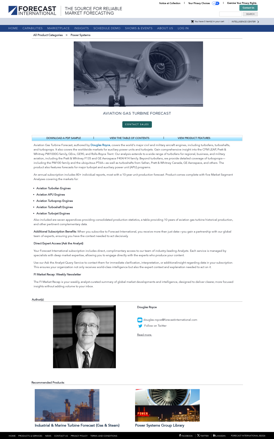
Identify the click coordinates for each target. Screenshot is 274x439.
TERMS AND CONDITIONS (103, 436)
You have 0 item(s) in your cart (207, 21)
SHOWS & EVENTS (139, 28)
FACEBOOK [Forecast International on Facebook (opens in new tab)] (186, 436)
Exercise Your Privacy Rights (241, 3)
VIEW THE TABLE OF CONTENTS (129, 138)
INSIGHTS (81, 28)
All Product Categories (48, 35)
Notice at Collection (169, 3)
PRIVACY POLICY (79, 436)
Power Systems (80, 35)
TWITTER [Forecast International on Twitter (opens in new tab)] (203, 436)
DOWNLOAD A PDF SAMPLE (63, 138)
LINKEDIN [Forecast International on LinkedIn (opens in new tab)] (219, 436)
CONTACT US (61, 436)
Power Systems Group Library (159, 425)
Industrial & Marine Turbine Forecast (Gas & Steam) (77, 425)
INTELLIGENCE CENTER (244, 21)
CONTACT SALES (137, 124)
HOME (13, 28)
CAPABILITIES (33, 28)
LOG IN (183, 28)
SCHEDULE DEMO (106, 28)
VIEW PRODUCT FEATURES (194, 138)
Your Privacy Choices (199, 3)
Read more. (144, 335)
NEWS (48, 436)
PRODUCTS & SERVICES (30, 436)
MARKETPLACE (58, 28)
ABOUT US (165, 28)
